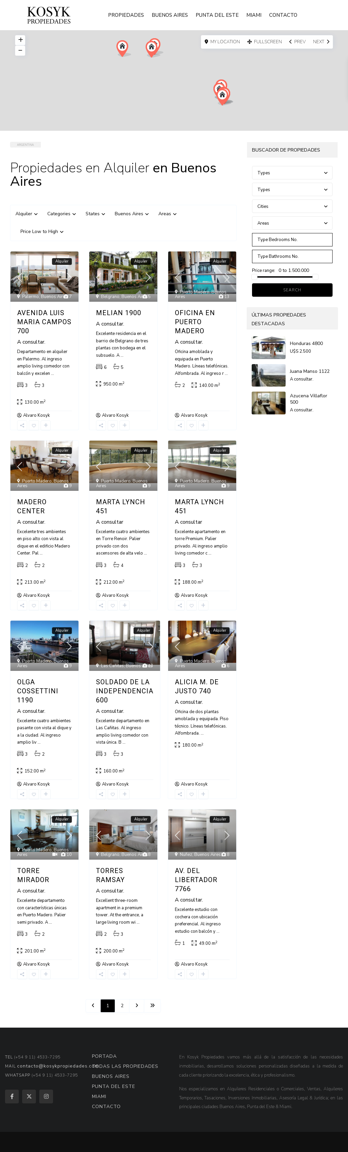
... (52, 373)
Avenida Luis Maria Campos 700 (44, 322)
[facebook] (12, 1096)
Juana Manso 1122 (310, 371)
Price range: (263, 270)
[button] (153, 49)
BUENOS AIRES (170, 15)
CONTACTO (283, 15)
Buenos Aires (54, 297)
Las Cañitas (112, 666)
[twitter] (29, 1096)
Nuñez (186, 855)
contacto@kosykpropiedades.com (58, 1066)
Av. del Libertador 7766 (196, 880)
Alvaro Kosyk (36, 415)
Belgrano (110, 297)
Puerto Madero (194, 292)
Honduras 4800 (306, 343)
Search (292, 290)
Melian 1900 (118, 313)
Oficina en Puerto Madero (195, 322)
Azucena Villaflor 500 (308, 399)
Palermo (30, 297)
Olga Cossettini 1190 (37, 691)
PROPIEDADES (126, 15)
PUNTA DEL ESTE (217, 15)
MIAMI (253, 15)
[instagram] (46, 1096)
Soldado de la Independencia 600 (124, 691)
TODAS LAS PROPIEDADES (125, 1066)
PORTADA (104, 1056)
